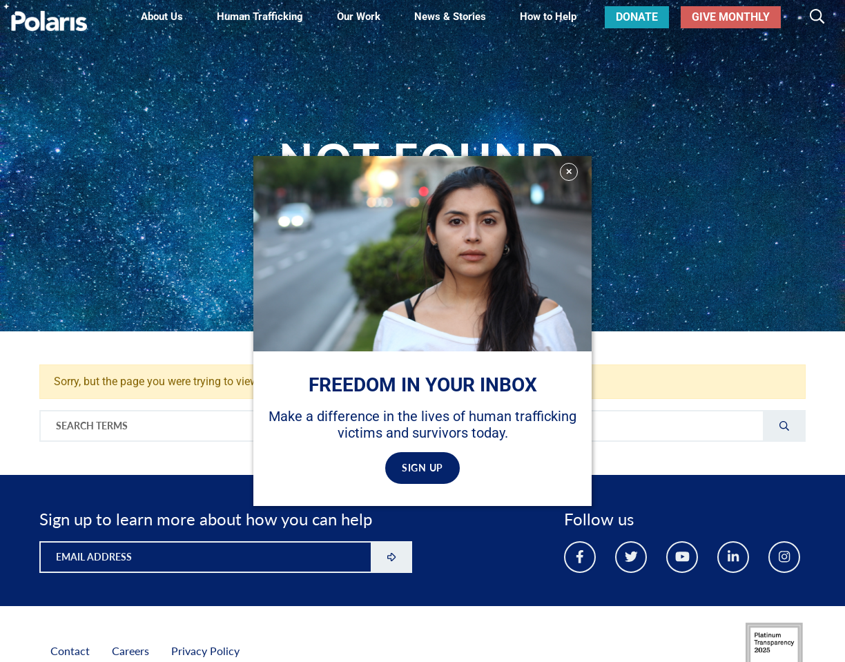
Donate (637, 16)
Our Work (358, 16)
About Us (162, 16)
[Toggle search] (817, 17)
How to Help (548, 16)
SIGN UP (422, 468)
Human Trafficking (260, 16)
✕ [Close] (568, 171)
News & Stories (450, 16)
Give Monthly (731, 16)
